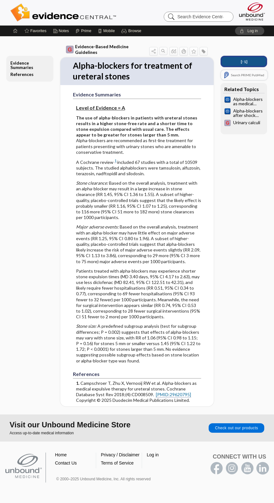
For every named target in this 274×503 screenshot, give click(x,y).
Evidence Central (88, 12)
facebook (216, 468)
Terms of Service (117, 462)
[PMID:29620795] (173, 394)
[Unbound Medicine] (252, 11)
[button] (132, 31)
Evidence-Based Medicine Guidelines (97, 49)
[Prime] (83, 31)
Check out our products (236, 428)
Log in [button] (153, 454)
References (22, 74)
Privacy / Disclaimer (120, 454)
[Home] (15, 31)
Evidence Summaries (21, 65)
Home (61, 454)
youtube (247, 468)
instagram (232, 468)
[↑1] (244, 61)
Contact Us (66, 462)
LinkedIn (262, 468)
